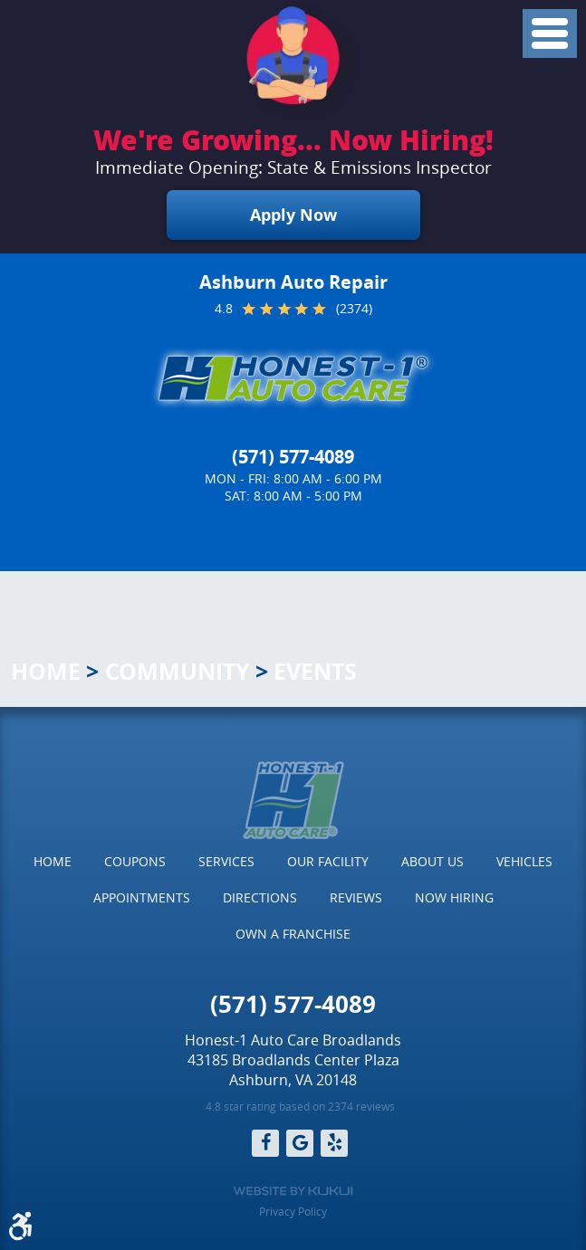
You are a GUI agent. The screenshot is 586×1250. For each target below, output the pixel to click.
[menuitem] (52, 862)
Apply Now (293, 215)
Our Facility (328, 861)
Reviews (356, 897)
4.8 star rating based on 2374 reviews (300, 1106)
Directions (260, 897)
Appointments (141, 897)
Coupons (135, 861)
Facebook (265, 1143)
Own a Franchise (293, 933)
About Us (432, 861)
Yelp (334, 1143)
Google (299, 1143)
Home (46, 671)
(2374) (354, 308)
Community (177, 671)
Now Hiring (454, 897)
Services (226, 861)
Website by (293, 1191)
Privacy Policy (293, 1211)
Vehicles (524, 861)
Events (315, 671)
